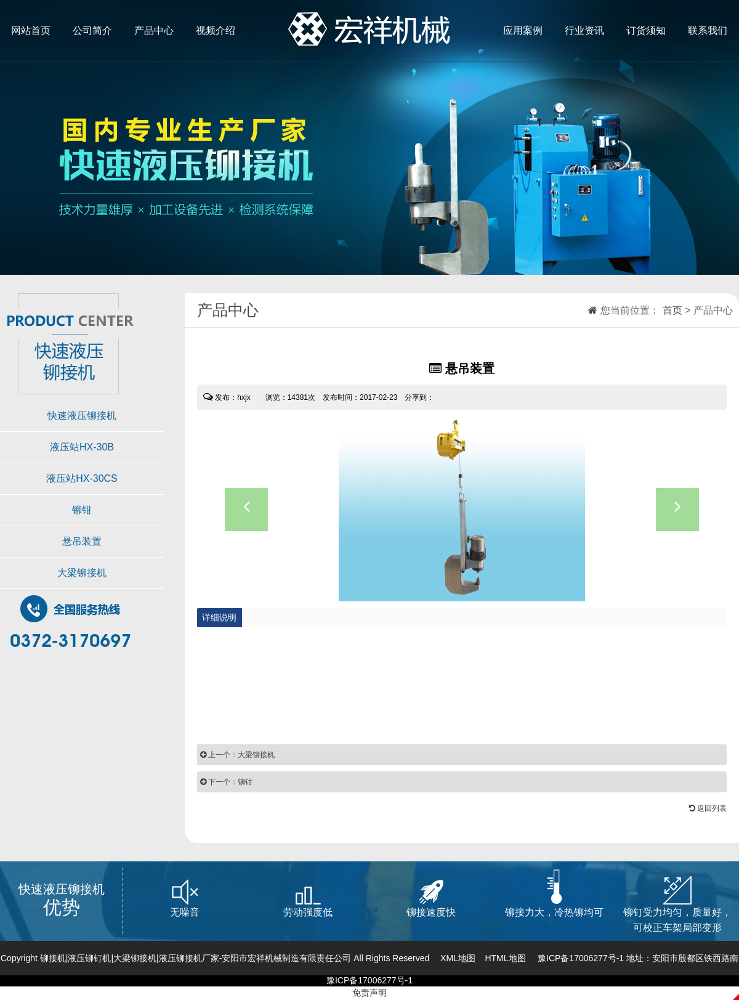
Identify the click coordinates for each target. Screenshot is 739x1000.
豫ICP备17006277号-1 (579, 958)
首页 (672, 310)
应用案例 (523, 30)
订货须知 (646, 30)
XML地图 (457, 958)
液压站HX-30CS (82, 478)
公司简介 (92, 30)
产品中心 (154, 30)
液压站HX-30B (82, 447)
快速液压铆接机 (81, 415)
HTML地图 (505, 958)
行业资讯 (584, 30)
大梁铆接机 (82, 572)
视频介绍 (215, 30)
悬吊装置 (82, 541)
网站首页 (30, 30)
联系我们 (707, 30)
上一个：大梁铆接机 (237, 754)
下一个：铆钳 (226, 782)
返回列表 (708, 808)
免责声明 (369, 993)
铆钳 (82, 510)
